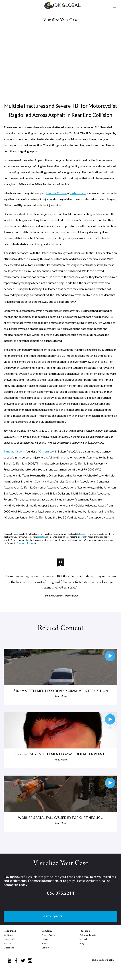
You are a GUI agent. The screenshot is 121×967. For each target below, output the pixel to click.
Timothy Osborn (56, 193)
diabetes (41, 537)
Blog (81, 943)
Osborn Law (78, 193)
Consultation (10, 939)
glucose (81, 534)
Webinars (8, 935)
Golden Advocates (88, 935)
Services (8, 943)
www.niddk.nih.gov (27, 543)
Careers (46, 939)
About (44, 943)
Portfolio (83, 939)
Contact (45, 947)
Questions (9, 947)
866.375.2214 (60, 893)
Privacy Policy (48, 935)
